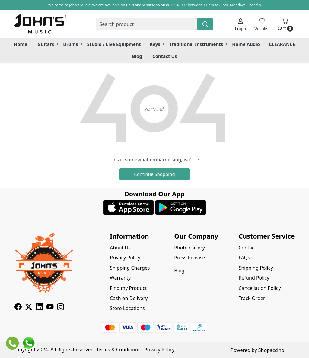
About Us (120, 247)
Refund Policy (254, 277)
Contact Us (164, 56)
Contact (247, 247)
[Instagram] (60, 307)
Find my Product (128, 288)
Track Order (252, 298)
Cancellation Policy (260, 288)
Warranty (120, 277)
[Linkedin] (39, 307)
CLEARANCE (282, 44)
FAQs (244, 257)
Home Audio (247, 44)
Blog (137, 56)
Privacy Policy (125, 257)
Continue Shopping (154, 174)
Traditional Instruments (198, 44)
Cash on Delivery (129, 298)
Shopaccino (271, 350)
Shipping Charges (130, 268)
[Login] (240, 24)
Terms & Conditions (118, 349)
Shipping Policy (256, 268)
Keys (157, 44)
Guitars (47, 44)
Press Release (189, 257)
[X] (28, 307)
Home (20, 44)
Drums (72, 44)
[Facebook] (18, 307)
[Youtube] (50, 307)
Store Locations (127, 308)
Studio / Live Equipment (116, 44)
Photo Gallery (189, 247)
